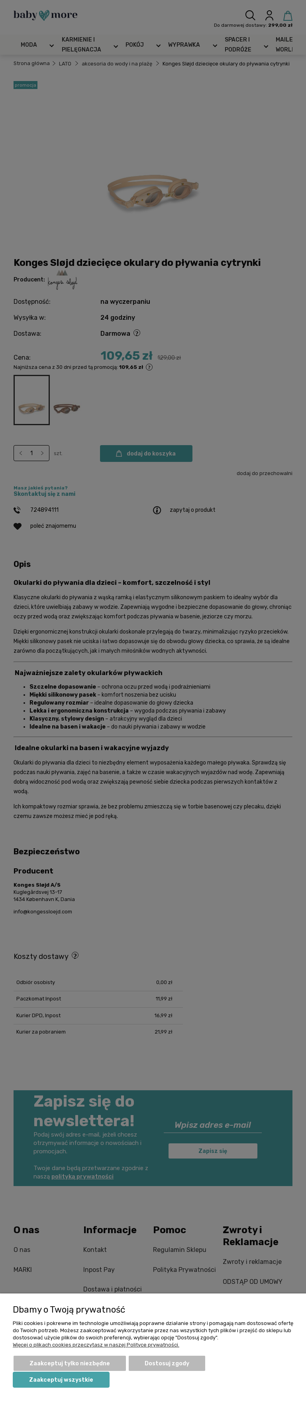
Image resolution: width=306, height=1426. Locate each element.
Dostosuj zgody (167, 1363)
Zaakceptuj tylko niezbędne (69, 1363)
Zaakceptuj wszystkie (61, 1379)
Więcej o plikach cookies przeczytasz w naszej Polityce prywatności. (96, 1345)
